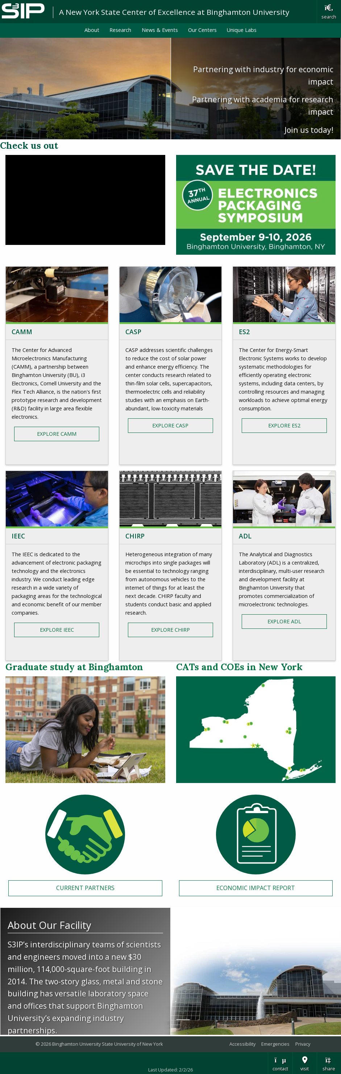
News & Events (160, 29)
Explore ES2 (284, 425)
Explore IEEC (57, 629)
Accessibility (242, 1044)
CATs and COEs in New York (239, 667)
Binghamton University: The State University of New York (23, 11)
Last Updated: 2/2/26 (170, 1069)
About (91, 29)
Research (120, 29)
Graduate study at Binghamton (74, 667)
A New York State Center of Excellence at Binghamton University (174, 12)
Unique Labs (242, 29)
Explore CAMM (56, 433)
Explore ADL (284, 621)
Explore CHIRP (170, 629)
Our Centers (202, 29)
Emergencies (275, 1044)
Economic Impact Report (255, 888)
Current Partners (85, 888)
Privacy (302, 1044)
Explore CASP (170, 425)
